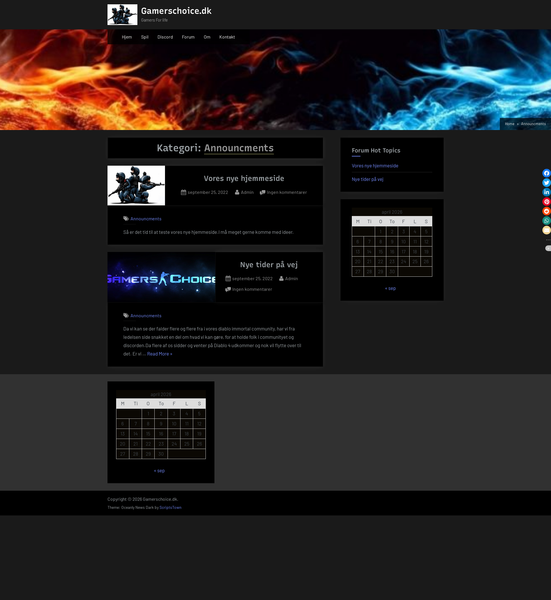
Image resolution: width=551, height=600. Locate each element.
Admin (247, 191)
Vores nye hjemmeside (244, 178)
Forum (188, 36)
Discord (165, 36)
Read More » (159, 353)
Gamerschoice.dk (176, 11)
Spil (145, 36)
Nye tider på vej (269, 264)
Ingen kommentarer (287, 192)
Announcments (146, 218)
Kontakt (227, 36)
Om (207, 36)
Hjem (127, 36)
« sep (390, 288)
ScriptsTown (170, 507)
